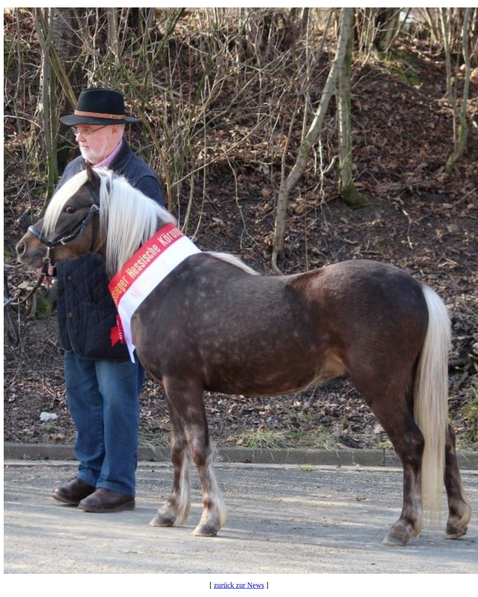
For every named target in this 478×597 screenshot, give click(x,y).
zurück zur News (239, 585)
